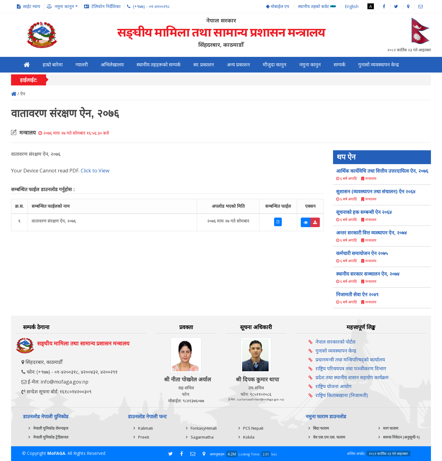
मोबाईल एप (277, 6)
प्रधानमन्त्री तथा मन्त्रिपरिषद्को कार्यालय (350, 359)
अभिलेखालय (112, 65)
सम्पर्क (339, 65)
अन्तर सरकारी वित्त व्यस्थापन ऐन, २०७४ (371, 232)
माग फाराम (390, 428)
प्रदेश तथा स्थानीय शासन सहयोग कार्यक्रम (352, 377)
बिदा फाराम (321, 428)
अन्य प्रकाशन (238, 65)
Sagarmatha (202, 437)
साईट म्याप (31, 6)
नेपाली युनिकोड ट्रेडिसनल (50, 437)
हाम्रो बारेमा (53, 65)
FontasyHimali (204, 428)
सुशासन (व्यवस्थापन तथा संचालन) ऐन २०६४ (375, 191)
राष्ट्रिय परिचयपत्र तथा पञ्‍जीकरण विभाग (351, 368)
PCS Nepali (253, 428)
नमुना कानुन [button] (64, 6)
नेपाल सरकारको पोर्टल (335, 341)
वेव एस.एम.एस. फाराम (329, 437)
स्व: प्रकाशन (203, 65)
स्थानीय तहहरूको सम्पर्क (158, 65)
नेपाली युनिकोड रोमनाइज (50, 428)
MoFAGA (56, 453)
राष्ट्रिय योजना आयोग (333, 386)
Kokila (248, 437)
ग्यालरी (82, 65)
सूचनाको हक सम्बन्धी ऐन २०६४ (364, 212)
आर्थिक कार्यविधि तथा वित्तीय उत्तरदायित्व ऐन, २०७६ (382, 170)
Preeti (143, 437)
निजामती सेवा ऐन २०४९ (357, 294)
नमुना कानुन (310, 65)
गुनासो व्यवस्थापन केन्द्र (378, 65)
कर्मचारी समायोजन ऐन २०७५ (362, 253)
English (352, 6)
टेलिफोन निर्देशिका (106, 6)
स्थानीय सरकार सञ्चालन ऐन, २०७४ (367, 273)
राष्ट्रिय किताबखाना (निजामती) (342, 395)
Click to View (95, 170)
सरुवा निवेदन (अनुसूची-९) (401, 437)
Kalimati (145, 428)
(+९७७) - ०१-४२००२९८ (151, 6)
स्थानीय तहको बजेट (317, 6)
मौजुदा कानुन (274, 65)
